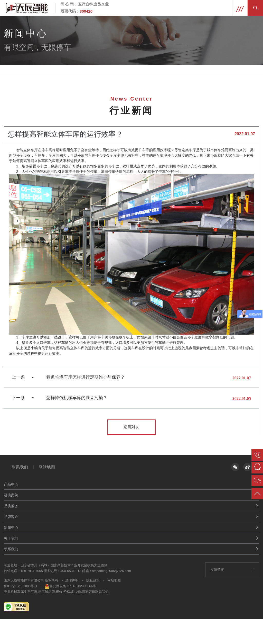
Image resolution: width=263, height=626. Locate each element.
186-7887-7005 (32, 578)
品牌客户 (11, 524)
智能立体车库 (27, 150)
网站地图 (49, 474)
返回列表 (131, 433)
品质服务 (11, 513)
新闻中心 (11, 534)
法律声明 (73, 587)
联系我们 (20, 474)
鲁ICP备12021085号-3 (20, 593)
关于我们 (11, 545)
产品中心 (11, 491)
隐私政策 (94, 587)
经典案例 (11, 502)
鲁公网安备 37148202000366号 (71, 593)
